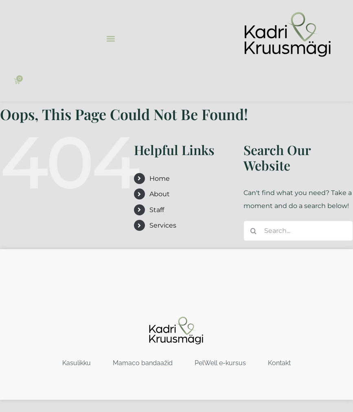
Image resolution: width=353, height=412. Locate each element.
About (159, 194)
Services (162, 225)
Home (159, 178)
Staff (156, 210)
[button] (110, 38)
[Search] (253, 231)
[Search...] (298, 231)
